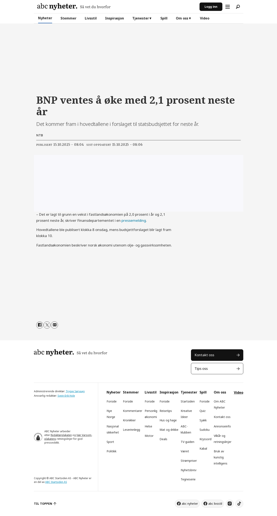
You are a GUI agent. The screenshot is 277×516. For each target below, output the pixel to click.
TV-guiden (187, 442)
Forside (112, 401)
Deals (163, 439)
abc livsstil (215, 504)
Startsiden (188, 401)
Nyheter (45, 18)
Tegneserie (188, 479)
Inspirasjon (114, 18)
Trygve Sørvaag (75, 391)
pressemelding (133, 220)
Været (185, 451)
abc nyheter (190, 504)
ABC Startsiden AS (56, 482)
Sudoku (205, 430)
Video (204, 18)
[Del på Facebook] (39, 324)
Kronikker (129, 420)
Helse (148, 426)
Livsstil (91, 18)
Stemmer (68, 18)
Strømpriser (189, 461)
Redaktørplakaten (61, 435)
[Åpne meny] (227, 6)
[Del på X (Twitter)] (47, 324)
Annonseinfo (222, 426)
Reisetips (166, 411)
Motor (149, 436)
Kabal (203, 448)
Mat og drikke (169, 430)
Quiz (203, 411)
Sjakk (203, 420)
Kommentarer (132, 411)
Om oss (182, 18)
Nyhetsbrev (188, 470)
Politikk (111, 451)
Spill (163, 18)
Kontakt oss (204, 354)
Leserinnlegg (131, 430)
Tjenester (140, 18)
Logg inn (211, 7)
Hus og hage (168, 420)
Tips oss (201, 368)
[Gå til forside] (74, 7)
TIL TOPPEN (43, 504)
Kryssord (205, 439)
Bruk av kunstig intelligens (220, 457)
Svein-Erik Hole (66, 395)
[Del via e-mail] (54, 324)
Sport (110, 442)
